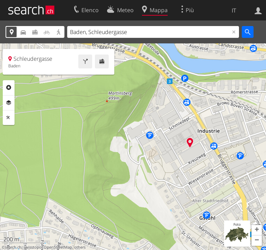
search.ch (13, 247)
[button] (256, 230)
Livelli (9, 102)
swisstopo (33, 247)
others (80, 247)
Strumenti (9, 117)
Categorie (9, 87)
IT (234, 10)
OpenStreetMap (58, 247)
